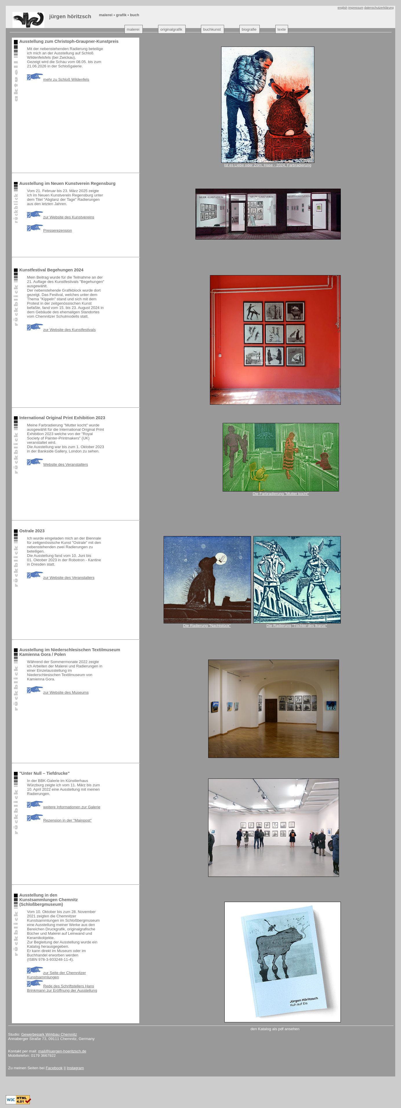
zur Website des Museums (58, 692)
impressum (355, 7)
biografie (249, 29)
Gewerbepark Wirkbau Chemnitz (49, 1034)
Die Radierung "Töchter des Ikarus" (296, 625)
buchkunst (212, 29)
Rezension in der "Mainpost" (59, 820)
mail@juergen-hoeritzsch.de (62, 1051)
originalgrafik (171, 29)
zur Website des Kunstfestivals (61, 329)
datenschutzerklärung (379, 7)
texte (281, 29)
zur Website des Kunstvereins (60, 217)
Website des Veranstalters (57, 464)
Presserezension (49, 230)
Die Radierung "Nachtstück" (207, 625)
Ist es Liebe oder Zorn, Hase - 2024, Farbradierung (267, 165)
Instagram (75, 1068)
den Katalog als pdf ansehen (274, 1029)
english (342, 7)
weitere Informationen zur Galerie (63, 807)
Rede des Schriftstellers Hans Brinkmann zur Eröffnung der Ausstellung (62, 988)
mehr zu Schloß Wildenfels (58, 79)
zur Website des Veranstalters (60, 577)
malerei (133, 29)
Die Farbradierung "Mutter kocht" (281, 494)
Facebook (54, 1068)
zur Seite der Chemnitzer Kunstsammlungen (56, 975)
